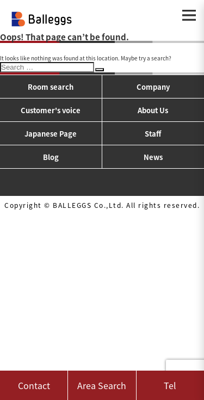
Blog (51, 157)
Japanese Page (50, 133)
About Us (153, 110)
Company (153, 87)
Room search (50, 87)
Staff (153, 133)
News (153, 157)
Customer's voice (51, 110)
